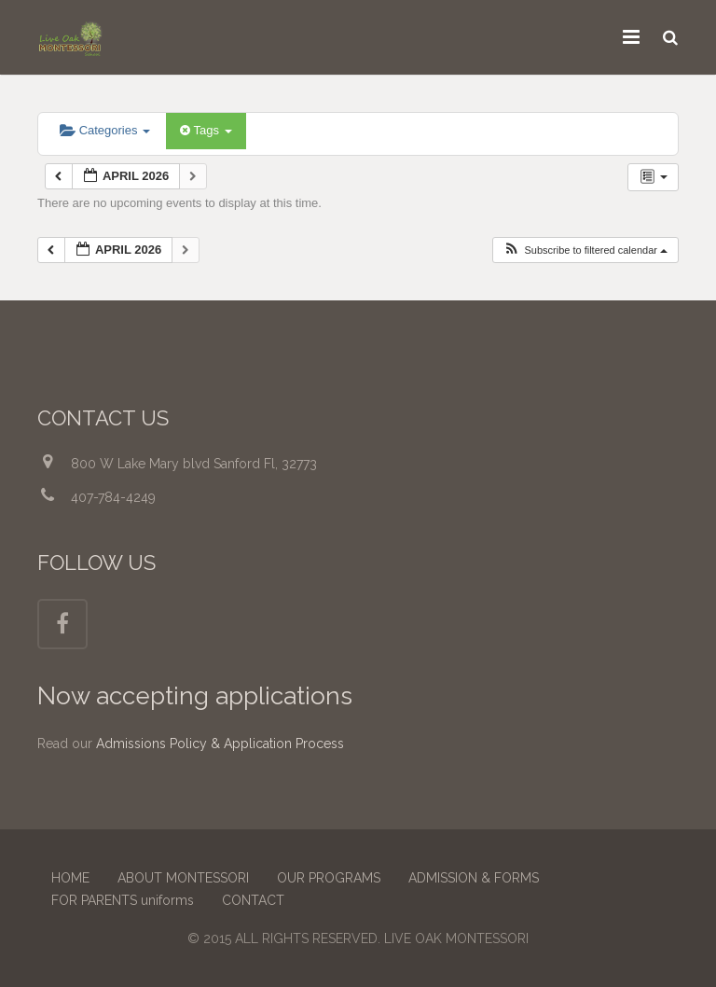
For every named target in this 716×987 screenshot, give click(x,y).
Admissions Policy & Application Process (220, 743)
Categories (105, 130)
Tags (205, 130)
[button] (585, 250)
